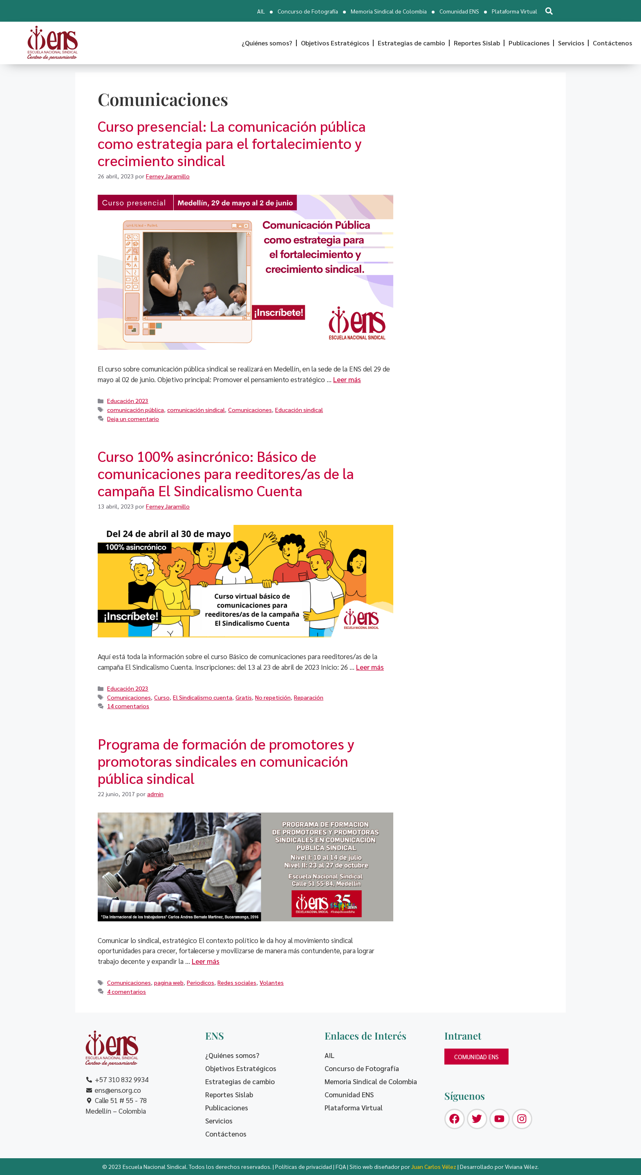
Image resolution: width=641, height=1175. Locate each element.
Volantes (272, 982)
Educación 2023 (127, 400)
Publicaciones (529, 42)
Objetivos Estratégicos (335, 42)
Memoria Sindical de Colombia (389, 11)
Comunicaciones (250, 409)
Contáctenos (612, 42)
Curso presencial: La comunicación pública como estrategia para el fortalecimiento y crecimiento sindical (232, 143)
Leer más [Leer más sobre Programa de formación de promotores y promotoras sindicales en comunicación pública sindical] (206, 961)
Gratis (243, 697)
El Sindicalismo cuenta (202, 697)
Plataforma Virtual (514, 11)
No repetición (273, 697)
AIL (261, 11)
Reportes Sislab (477, 42)
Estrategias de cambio (411, 42)
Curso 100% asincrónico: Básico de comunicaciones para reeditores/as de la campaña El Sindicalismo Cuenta (226, 473)
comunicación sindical (196, 409)
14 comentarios (128, 705)
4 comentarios (126, 991)
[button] (549, 11)
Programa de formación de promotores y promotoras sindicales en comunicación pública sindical (226, 760)
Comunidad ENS (459, 11)
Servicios (571, 42)
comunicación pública (135, 409)
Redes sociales (236, 982)
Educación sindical (299, 409)
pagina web (169, 982)
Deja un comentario (133, 418)
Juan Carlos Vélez (433, 1166)
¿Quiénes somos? (267, 42)
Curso (162, 697)
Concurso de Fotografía (308, 11)
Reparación (308, 697)
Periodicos (200, 982)
